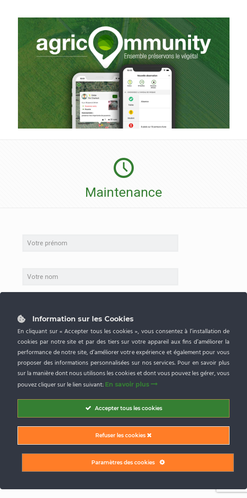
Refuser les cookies (123, 435)
